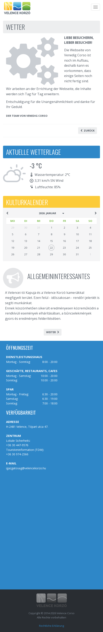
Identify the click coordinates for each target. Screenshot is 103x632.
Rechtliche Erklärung (51, 626)
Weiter (52, 332)
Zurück (88, 130)
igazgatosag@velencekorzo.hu (26, 468)
